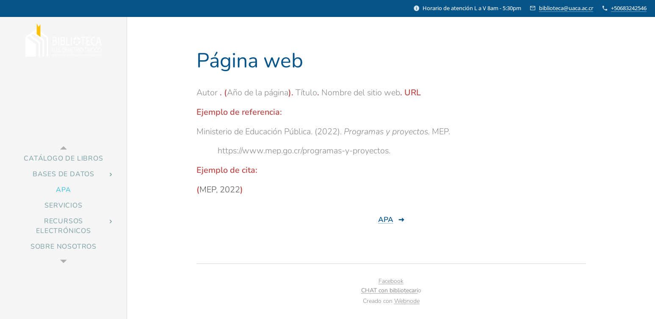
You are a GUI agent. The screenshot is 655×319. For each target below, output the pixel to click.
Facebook (391, 281)
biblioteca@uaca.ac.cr (566, 8)
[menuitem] (63, 159)
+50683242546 (629, 8)
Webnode (407, 301)
